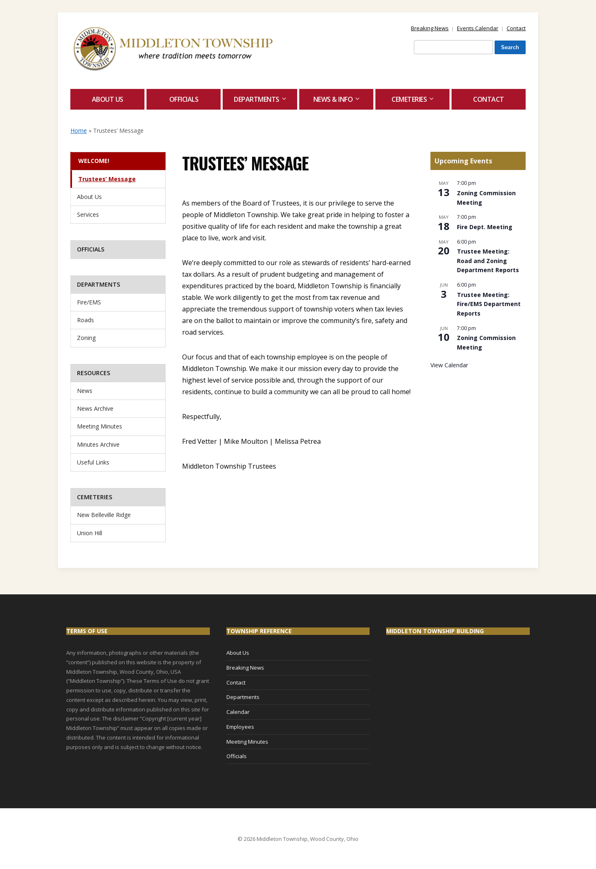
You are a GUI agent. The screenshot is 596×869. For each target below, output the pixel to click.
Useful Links (93, 462)
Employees (240, 726)
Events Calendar (477, 28)
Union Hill (89, 533)
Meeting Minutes (99, 426)
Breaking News (430, 28)
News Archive (95, 408)
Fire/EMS (89, 302)
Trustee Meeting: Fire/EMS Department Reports (489, 304)
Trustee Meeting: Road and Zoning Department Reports (488, 260)
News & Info (333, 99)
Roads (85, 320)
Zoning (86, 338)
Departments (256, 99)
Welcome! (93, 161)
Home (78, 130)
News (84, 391)
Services (88, 214)
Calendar (238, 712)
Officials (184, 99)
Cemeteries (409, 99)
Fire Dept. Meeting (484, 227)
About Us (107, 99)
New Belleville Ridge (104, 515)
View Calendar (449, 365)
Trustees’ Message (107, 179)
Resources (93, 373)
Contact (516, 28)
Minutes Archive (98, 444)
